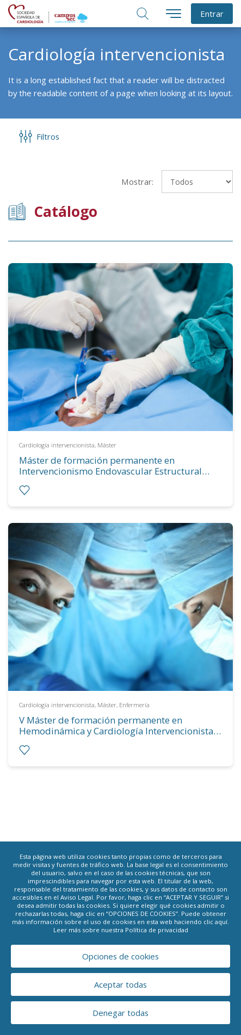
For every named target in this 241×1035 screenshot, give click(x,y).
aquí (221, 922)
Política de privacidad (156, 930)
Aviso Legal (76, 897)
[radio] (24, 490)
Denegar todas (120, 1012)
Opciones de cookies (120, 956)
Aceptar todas (120, 984)
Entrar (212, 13)
